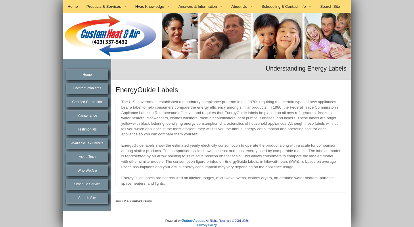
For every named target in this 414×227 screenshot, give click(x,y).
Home (73, 6)
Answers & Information (198, 6)
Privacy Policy (207, 225)
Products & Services (104, 6)
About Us (239, 6)
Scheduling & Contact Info (284, 6)
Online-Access (193, 221)
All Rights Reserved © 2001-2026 (227, 220)
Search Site (330, 6)
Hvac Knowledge (149, 6)
